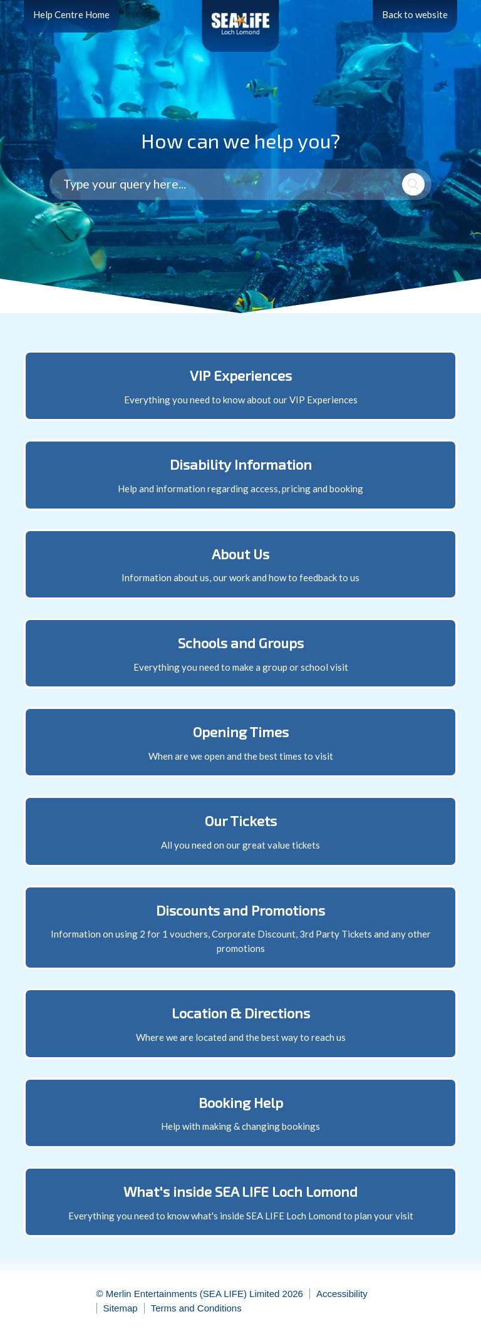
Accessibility (342, 1293)
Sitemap (120, 1308)
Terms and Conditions (196, 1308)
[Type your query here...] (240, 184)
